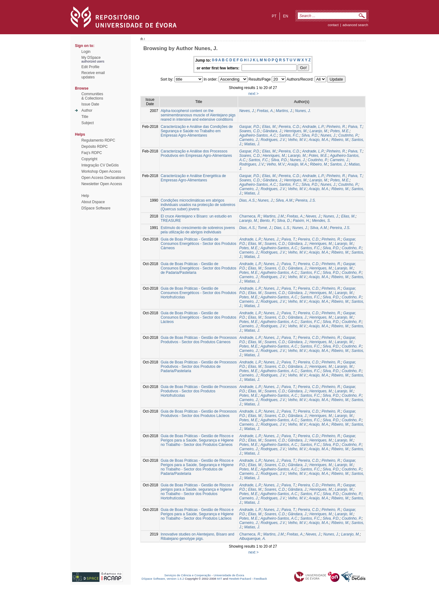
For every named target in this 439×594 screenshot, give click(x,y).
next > (253, 93)
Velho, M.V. (297, 140)
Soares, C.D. (250, 131)
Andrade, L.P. (313, 126)
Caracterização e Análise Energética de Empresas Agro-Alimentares (193, 178)
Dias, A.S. (247, 200)
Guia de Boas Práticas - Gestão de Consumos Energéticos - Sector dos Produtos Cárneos (198, 243)
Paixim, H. (301, 220)
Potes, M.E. (339, 131)
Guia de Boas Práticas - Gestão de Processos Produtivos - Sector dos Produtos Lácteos (199, 413)
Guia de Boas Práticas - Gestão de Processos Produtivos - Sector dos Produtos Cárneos (199, 339)
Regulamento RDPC (98, 140)
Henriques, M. (295, 131)
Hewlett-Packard (240, 578)
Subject (87, 123)
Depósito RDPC (94, 146)
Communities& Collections (92, 96)
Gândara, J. (272, 131)
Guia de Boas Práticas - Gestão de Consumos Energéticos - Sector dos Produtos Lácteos (198, 317)
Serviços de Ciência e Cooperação (187, 575)
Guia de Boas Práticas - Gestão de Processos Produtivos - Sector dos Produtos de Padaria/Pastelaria (199, 366)
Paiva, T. (355, 126)
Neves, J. (247, 111)
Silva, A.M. (284, 200)
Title (84, 117)
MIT (219, 578)
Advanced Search (355, 25)
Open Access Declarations (103, 177)
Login (85, 51)
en (285, 16)
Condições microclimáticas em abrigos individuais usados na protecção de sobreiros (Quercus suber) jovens (198, 204)
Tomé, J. (265, 228)
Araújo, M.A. (319, 140)
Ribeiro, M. (340, 140)
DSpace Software (95, 208)
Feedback (260, 578)
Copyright (89, 159)
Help (85, 196)
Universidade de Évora (229, 575)
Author (86, 110)
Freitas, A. (265, 111)
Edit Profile (90, 67)
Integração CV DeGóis (100, 165)
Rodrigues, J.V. (273, 140)
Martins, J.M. (274, 216)
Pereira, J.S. (305, 200)
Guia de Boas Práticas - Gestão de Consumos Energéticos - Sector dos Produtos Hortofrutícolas (198, 292)
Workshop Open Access (101, 171)
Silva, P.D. (310, 135)
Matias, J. (252, 144)
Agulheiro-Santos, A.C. (258, 135)
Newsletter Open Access (101, 184)
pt (274, 16)
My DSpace (91, 57)
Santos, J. (338, 164)
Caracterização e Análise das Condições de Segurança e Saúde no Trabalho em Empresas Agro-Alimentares (197, 131)
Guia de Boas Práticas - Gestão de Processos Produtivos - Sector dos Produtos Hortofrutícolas (199, 391)
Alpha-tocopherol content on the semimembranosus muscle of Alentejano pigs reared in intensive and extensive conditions (198, 115)
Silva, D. (284, 220)
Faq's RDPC (91, 153)
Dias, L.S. (282, 228)
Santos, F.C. (289, 135)
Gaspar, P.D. (249, 126)
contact (333, 25)
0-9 (214, 60)
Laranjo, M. (319, 131)
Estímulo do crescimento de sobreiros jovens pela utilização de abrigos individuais (198, 230)
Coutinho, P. (348, 135)
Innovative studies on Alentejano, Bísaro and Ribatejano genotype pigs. (197, 536)
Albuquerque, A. (252, 538)
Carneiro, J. (248, 140)
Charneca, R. (250, 216)
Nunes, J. (303, 111)
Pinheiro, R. (336, 126)
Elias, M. (269, 126)
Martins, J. (284, 111)
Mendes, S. (321, 220)
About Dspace (93, 202)
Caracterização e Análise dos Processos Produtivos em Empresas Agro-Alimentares (196, 153)
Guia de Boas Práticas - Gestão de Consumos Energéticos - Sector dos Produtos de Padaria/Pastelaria (198, 268)
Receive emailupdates (93, 75)
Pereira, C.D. (289, 126)
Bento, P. (267, 220)
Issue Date (90, 104)
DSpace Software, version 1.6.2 (162, 578)
